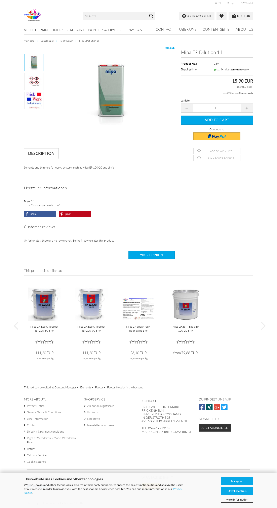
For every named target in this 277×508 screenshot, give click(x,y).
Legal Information (37, 418)
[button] (218, 3)
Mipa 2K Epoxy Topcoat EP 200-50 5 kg (44, 328)
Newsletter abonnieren (101, 425)
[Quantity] (217, 108)
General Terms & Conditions (44, 412)
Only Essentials (237, 491)
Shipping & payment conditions (45, 431)
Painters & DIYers (104, 30)
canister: (186, 100)
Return (31, 448)
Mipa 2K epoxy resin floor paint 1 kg (138, 328)
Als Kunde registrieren (100, 405)
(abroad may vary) (240, 69)
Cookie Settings (36, 461)
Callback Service (36, 455)
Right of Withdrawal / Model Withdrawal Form (51, 440)
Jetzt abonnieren (214, 427)
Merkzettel (94, 418)
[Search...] (151, 16)
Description (41, 153)
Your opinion (151, 255)
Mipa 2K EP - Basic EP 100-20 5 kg (185, 328)
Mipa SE (169, 47)
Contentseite (216, 29)
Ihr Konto (93, 412)
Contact (164, 29)
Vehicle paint (37, 30)
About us (244, 29)
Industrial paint (69, 30)
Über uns (187, 29)
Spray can (133, 30)
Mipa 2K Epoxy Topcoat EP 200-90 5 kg (91, 328)
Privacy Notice (35, 405)
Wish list (247, 2)
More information (237, 499)
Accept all (237, 481)
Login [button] (231, 2)
